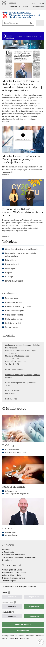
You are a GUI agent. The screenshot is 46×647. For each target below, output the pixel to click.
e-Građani (6, 549)
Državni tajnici (10, 532)
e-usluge (9, 277)
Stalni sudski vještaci (14, 315)
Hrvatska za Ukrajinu (14, 281)
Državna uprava (11, 491)
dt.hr (23, 369)
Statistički (6, 612)
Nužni (4, 592)
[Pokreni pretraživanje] (31, 23)
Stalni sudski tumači (14, 319)
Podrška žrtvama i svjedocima (18, 306)
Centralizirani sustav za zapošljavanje (21, 249)
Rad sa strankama (12, 450)
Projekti (8, 273)
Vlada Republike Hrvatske (12, 570)
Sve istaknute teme (9, 293)
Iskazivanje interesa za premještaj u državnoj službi (20, 254)
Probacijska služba (13, 302)
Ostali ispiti (10, 268)
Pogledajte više (11, 399)
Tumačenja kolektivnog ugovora (17, 494)
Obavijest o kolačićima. (20, 638)
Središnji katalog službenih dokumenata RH (19, 557)
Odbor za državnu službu (11, 575)
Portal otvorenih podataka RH (13, 555)
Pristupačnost (38, 6)
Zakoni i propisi (12, 327)
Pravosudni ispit (12, 264)
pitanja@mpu (16, 369)
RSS (33, 3)
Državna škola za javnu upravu (14, 573)
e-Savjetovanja (8, 552)
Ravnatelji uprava (12, 535)
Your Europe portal (9, 581)
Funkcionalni (7, 602)
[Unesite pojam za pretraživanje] (13, 23)
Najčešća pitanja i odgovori (15, 452)
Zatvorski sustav (12, 298)
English (26, 6)
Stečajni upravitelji (13, 323)
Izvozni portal (7, 560)
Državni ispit (10, 260)
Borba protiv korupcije (14, 311)
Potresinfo (6, 583)
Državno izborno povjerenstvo (13, 578)
